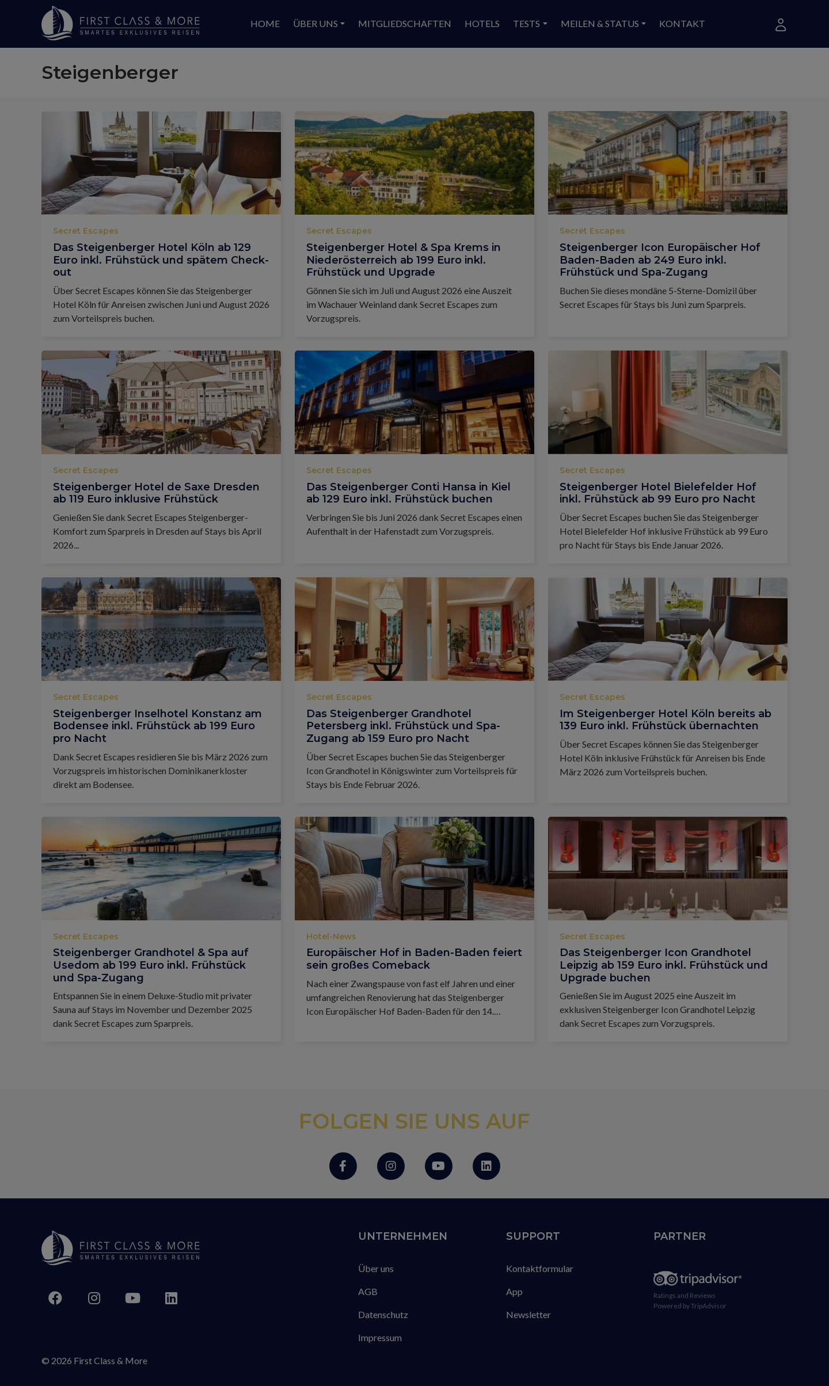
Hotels (482, 23)
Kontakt (682, 23)
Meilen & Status (600, 23)
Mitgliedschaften (404, 23)
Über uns (315, 23)
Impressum (380, 1337)
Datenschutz (383, 1314)
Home (265, 23)
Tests (526, 23)
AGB (368, 1291)
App (514, 1291)
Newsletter (528, 1314)
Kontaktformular (539, 1268)
